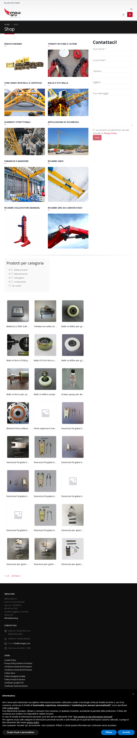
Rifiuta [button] (109, 732)
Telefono (97, 71)
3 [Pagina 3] (8, 575)
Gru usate (15, 285)
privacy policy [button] (33, 722)
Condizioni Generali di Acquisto (18, 666)
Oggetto (97, 82)
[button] (133, 694)
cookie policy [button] (13, 708)
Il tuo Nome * (99, 49)
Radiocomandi (19, 269)
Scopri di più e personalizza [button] (20, 732)
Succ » (18, 575)
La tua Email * (99, 60)
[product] (18, 311)
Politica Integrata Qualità (14, 676)
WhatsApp (123, 14)
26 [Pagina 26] (13, 575)
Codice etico (9, 673)
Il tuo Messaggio (101, 93)
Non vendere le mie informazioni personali (93, 717)
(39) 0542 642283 (12, 3)
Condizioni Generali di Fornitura (18, 670)
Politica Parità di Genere (14, 679)
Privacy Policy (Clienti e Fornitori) (18, 663)
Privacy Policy (110, 133)
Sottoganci (17, 277)
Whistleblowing (11, 618)
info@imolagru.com (21, 643)
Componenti (18, 281)
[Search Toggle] (131, 9)
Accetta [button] (126, 732)
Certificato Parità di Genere (16, 686)
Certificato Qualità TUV (14, 682)
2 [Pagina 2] (6, 575)
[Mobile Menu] (130, 14)
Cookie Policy (10, 660)
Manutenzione (19, 273)
